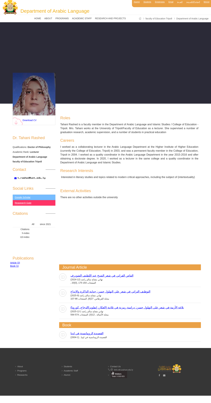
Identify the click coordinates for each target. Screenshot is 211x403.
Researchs (22, 375)
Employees (160, 2)
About (48, 18)
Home (37, 18)
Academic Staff (82, 18)
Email (170, 2)
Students (147, 2)
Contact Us (115, 366)
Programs (62, 18)
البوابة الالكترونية (193, 2)
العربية (179, 2)
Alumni (137, 2)
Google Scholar (23, 197)
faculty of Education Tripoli (159, 18)
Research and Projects (110, 18)
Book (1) (14, 266)
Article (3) (15, 262)
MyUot (206, 2)
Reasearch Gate (23, 203)
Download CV (25, 121)
